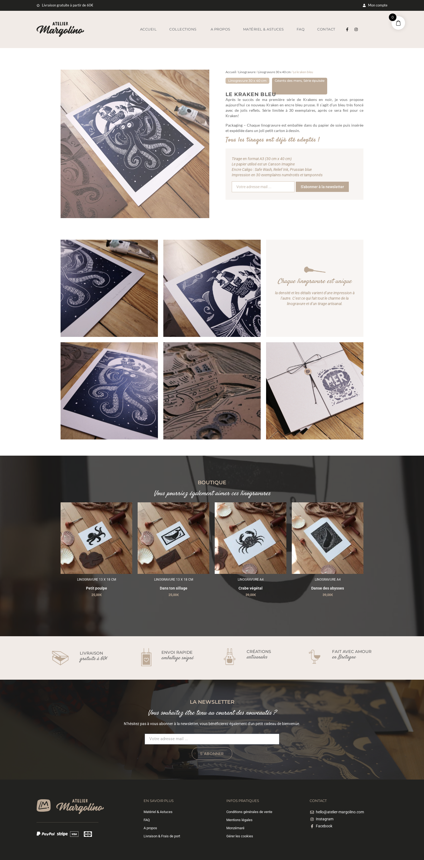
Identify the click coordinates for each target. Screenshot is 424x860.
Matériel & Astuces (158, 812)
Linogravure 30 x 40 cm (274, 72)
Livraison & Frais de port (162, 836)
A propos (150, 828)
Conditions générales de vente (249, 812)
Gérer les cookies (239, 836)
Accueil (231, 72)
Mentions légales (239, 820)
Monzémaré (235, 828)
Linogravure (247, 72)
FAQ (147, 820)
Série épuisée (313, 81)
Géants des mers (288, 81)
